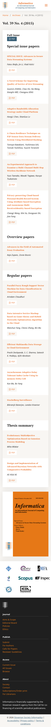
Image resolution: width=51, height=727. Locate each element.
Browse (6, 671)
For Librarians (9, 694)
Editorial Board (10, 622)
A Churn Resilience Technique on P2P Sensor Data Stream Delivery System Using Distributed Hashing (24, 136)
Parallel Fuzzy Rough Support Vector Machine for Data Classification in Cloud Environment (25, 288)
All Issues (7, 668)
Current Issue (9, 665)
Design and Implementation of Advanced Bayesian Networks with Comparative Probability (24, 466)
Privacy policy (27, 720)
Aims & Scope (9, 619)
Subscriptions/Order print (15, 690)
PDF (13, 39)
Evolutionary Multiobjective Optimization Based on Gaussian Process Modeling (23, 438)
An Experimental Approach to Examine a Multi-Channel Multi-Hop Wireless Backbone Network (25, 167)
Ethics (5, 629)
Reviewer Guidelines (12, 652)
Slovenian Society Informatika (28, 717)
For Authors (8, 645)
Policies (6, 626)
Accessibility (13, 720)
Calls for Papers (10, 648)
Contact (6, 687)
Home (5, 15)
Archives (16, 15)
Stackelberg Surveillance (19, 400)
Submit (6, 642)
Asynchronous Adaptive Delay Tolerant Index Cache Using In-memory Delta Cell (23, 375)
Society (6, 684)
